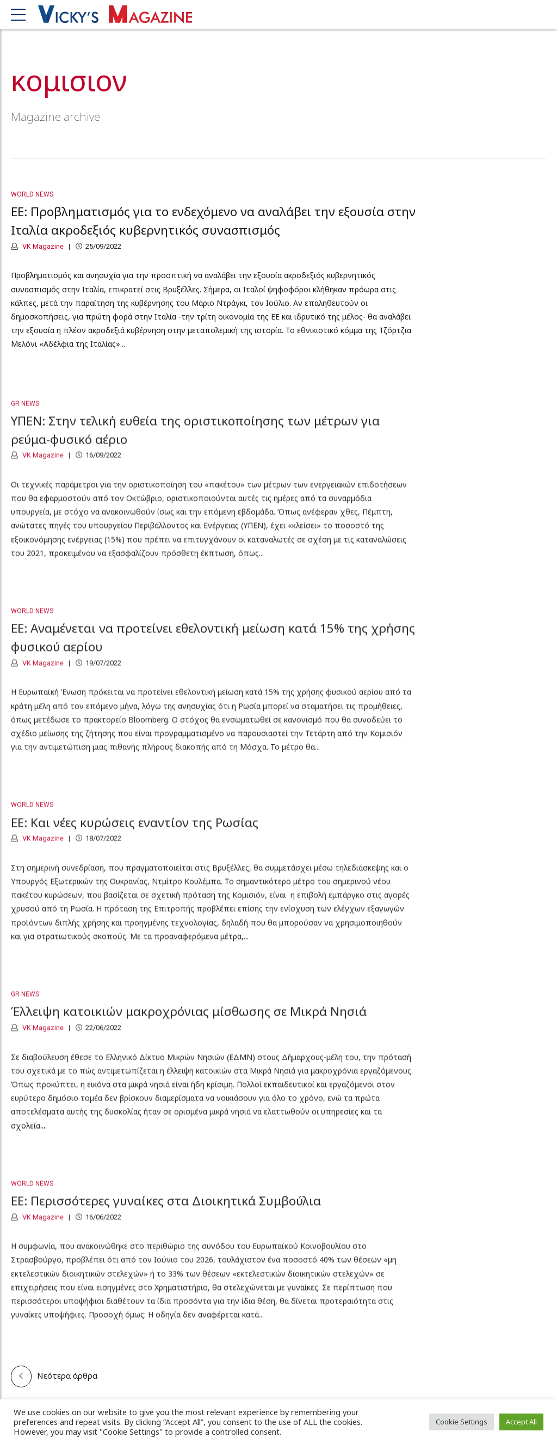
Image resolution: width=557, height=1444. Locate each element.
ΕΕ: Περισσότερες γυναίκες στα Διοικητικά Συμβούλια (166, 1208)
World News (32, 194)
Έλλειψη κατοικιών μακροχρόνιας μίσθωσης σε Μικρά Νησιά (189, 1018)
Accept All (521, 1422)
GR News (25, 410)
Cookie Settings (461, 1422)
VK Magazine (42, 246)
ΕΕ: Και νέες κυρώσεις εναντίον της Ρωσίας (134, 829)
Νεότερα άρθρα (67, 1375)
